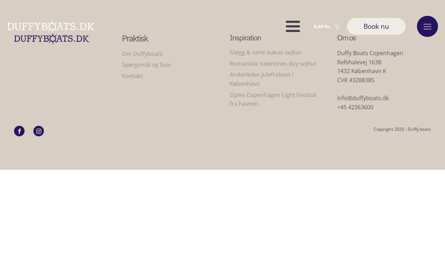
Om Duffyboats (142, 54)
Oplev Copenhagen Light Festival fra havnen (274, 99)
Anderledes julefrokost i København (261, 79)
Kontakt (132, 76)
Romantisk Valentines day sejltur (273, 63)
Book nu (376, 26)
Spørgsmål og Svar (146, 65)
